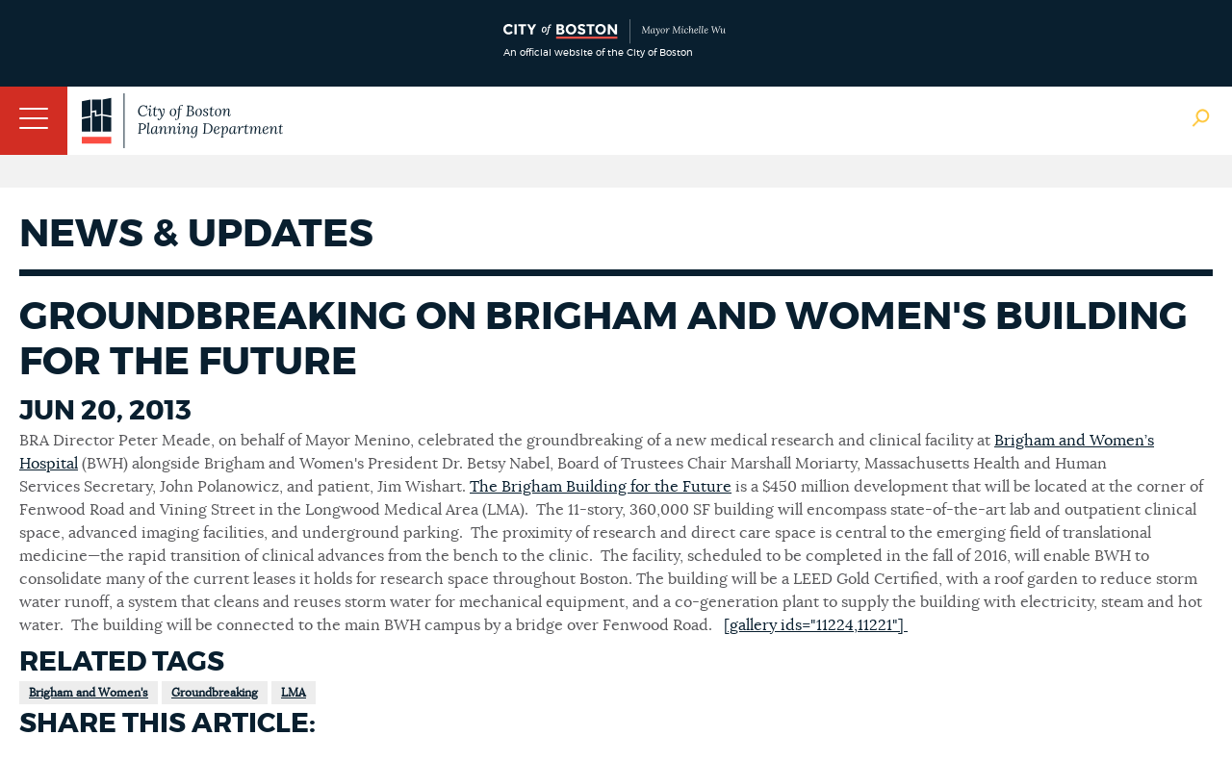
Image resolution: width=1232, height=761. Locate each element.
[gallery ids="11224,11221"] (816, 625)
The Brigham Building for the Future (601, 487)
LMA (293, 692)
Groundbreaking (214, 692)
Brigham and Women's (88, 692)
